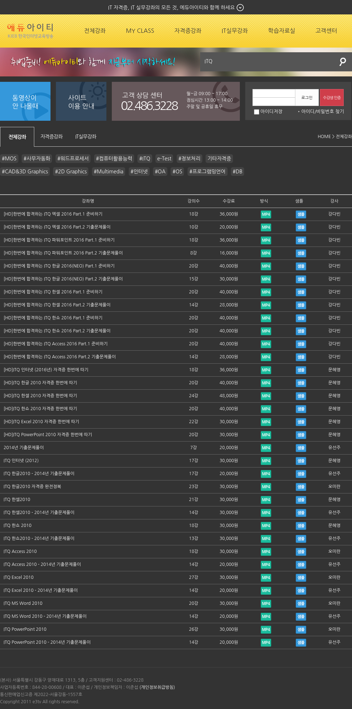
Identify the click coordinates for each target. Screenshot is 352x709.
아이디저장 (268, 111)
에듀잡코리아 (30, 31)
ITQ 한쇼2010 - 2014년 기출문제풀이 (39, 538)
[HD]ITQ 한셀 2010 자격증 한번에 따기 (40, 396)
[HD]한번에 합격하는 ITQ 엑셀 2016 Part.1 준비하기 (53, 214)
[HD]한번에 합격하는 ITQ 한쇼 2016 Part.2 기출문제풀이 (57, 331)
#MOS (9, 158)
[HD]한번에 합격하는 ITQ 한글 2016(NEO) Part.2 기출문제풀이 (63, 279)
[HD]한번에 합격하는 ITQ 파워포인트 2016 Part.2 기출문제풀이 (63, 253)
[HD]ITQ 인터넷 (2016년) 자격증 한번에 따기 (46, 370)
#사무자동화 (36, 158)
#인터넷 (139, 171)
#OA (160, 171)
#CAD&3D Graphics (25, 171)
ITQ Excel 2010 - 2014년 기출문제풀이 (41, 590)
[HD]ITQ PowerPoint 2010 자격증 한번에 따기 (48, 435)
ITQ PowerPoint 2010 (25, 629)
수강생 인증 (332, 98)
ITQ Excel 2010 (19, 577)
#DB (237, 171)
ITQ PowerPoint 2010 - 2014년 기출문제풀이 (47, 642)
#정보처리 (190, 158)
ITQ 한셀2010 (17, 499)
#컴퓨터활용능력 (114, 158)
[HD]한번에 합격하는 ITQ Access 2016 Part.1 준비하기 (56, 344)
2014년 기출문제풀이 (24, 448)
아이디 (307, 111)
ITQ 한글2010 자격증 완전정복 (32, 486)
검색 (343, 61)
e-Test (164, 158)
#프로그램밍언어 (207, 171)
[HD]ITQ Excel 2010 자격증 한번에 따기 (41, 422)
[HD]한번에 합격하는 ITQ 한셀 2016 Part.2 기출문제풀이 (57, 305)
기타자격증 (219, 158)
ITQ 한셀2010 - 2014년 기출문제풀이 (39, 512)
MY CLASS (140, 31)
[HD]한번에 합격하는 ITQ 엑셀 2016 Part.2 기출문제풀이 (57, 227)
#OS (177, 171)
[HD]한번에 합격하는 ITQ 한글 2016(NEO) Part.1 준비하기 (59, 266)
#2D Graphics (71, 171)
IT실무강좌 (235, 31)
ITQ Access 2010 (20, 551)
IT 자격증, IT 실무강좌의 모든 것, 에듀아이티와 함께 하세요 (171, 7)
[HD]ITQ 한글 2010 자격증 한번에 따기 (40, 383)
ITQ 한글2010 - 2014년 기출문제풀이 (39, 473)
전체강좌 (95, 31)
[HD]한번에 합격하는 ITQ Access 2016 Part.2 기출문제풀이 (60, 357)
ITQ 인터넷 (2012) (21, 460)
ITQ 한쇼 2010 (17, 525)
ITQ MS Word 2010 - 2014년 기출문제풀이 (45, 616)
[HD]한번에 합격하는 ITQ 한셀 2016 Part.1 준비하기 (53, 292)
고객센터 (326, 31)
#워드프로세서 (73, 158)
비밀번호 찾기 (330, 111)
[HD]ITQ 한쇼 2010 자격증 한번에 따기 (40, 409)
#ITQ (144, 158)
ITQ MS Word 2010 (23, 603)
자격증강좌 (187, 31)
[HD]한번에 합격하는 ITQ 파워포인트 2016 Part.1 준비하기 (59, 240)
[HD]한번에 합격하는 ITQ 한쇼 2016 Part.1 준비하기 (53, 318)
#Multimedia (108, 171)
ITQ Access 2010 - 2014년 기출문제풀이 (42, 564)
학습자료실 (281, 31)
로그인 (306, 98)
